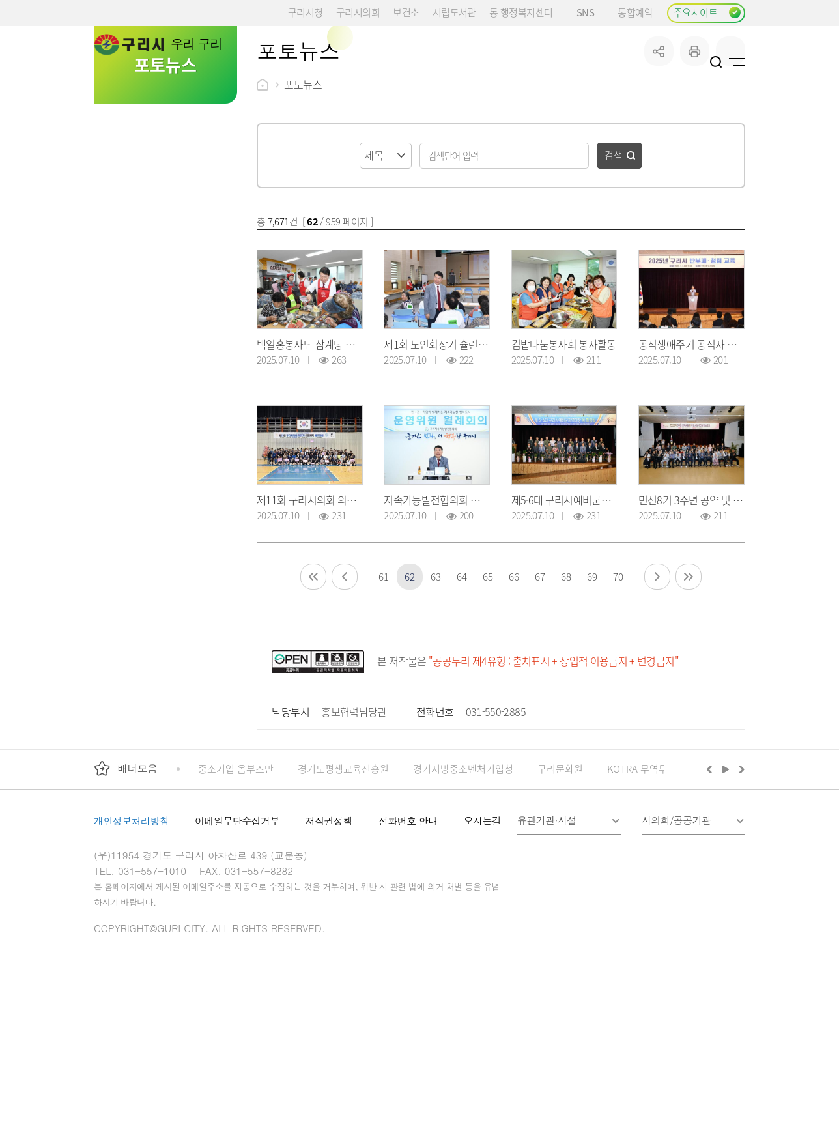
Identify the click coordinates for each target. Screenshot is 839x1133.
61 (383, 674)
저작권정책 (329, 919)
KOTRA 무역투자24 (647, 867)
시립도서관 (454, 12)
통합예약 (635, 12)
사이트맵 (737, 61)
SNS (590, 12)
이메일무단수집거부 (237, 919)
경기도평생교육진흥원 (343, 867)
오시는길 (483, 919)
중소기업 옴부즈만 (236, 867)
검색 (613, 253)
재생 (726, 867)
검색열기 (716, 61)
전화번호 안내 (408, 919)
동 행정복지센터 (520, 12)
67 (540, 674)
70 (618, 674)
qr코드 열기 (730, 149)
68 (566, 674)
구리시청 (305, 12)
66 (514, 674)
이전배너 (712, 867)
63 (435, 674)
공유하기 (659, 149)
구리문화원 (560, 867)
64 (461, 674)
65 (487, 674)
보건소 (406, 12)
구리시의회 (358, 12)
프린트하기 (694, 149)
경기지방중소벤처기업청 (463, 867)
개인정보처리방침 (131, 919)
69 (592, 674)
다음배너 (740, 867)
